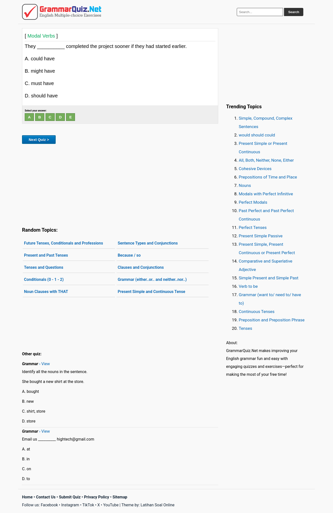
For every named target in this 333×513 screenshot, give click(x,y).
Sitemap (120, 497)
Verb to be (248, 286)
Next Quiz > (39, 139)
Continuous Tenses (257, 311)
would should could (257, 135)
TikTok (88, 505)
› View (44, 363)
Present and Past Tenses (46, 255)
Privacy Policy (96, 497)
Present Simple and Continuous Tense (151, 291)
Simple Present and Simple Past (268, 277)
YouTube (111, 505)
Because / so (129, 255)
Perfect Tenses (253, 227)
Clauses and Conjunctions (141, 267)
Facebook (49, 505)
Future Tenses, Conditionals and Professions (63, 243)
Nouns (245, 185)
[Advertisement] (120, 184)
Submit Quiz (70, 497)
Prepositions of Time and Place (268, 177)
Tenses (245, 328)
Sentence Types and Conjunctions (148, 243)
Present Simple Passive (261, 235)
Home (27, 497)
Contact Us (46, 497)
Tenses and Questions (43, 267)
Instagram (70, 505)
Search (293, 12)
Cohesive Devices (255, 168)
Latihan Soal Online (157, 505)
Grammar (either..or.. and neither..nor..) (152, 279)
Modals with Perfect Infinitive (266, 193)
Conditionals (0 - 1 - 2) (44, 279)
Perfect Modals (253, 202)
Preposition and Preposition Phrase (272, 319)
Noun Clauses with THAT (46, 291)
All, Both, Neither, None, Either (266, 160)
